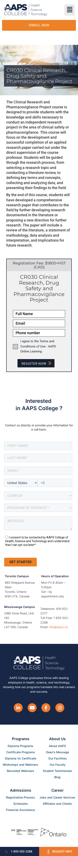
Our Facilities (57, 758)
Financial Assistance (20, 810)
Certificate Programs (20, 752)
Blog (57, 777)
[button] (69, 10)
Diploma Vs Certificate (20, 758)
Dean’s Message (57, 752)
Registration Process (20, 797)
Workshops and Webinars (20, 764)
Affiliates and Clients (57, 803)
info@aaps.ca (58, 627)
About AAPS (57, 746)
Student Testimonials (57, 771)
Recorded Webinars (20, 771)
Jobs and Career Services (57, 797)
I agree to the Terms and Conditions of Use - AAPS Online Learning (38, 346)
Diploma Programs (20, 746)
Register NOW (38, 364)
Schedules (20, 803)
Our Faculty (58, 764)
